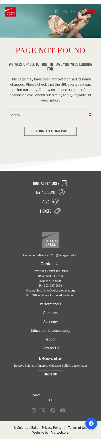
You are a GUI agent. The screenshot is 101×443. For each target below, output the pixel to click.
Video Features (57, 11)
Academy (50, 321)
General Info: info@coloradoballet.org (50, 290)
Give (73, 12)
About (51, 339)
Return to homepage (50, 131)
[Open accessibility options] (91, 423)
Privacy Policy (52, 427)
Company (50, 313)
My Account (65, 12)
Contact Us (50, 348)
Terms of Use (77, 427)
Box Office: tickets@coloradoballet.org (50, 295)
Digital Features (50, 183)
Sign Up (50, 374)
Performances (50, 304)
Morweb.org (60, 432)
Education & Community (50, 330)
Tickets (81, 11)
